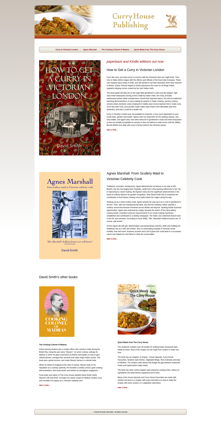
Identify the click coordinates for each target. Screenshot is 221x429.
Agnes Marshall (90, 50)
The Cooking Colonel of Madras (115, 50)
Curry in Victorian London (67, 50)
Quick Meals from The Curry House (149, 50)
